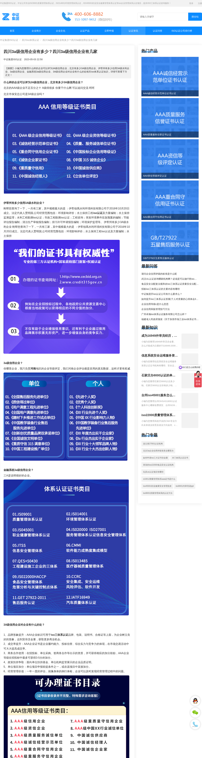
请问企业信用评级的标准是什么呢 (159, 273)
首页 (12, 30)
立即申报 (109, 30)
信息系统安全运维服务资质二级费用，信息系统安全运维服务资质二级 (159, 356)
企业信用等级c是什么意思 (155, 304)
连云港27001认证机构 (153, 443)
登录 (191, 3)
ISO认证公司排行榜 (182, 30)
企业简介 (36, 30)
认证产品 (85, 30)
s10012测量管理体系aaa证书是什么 (159, 479)
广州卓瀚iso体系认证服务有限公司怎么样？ (164, 314)
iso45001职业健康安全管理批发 (157, 486)
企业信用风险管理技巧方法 (155, 309)
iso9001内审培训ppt (185, 486)
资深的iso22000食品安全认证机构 (158, 465)
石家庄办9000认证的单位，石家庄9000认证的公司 (158, 376)
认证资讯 (133, 30)
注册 (200, 3)
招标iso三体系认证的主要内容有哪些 (160, 289)
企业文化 (60, 30)
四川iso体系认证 (30, 40)
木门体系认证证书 (180, 458)
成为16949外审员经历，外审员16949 (159, 336)
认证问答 (157, 30)
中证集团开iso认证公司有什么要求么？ (161, 294)
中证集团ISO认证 (9, 40)
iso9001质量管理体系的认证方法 (157, 493)
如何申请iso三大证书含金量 (155, 458)
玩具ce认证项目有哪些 (153, 472)
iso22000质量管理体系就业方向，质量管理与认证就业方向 (159, 415)
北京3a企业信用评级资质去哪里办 (158, 451)
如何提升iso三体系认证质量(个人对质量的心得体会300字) (171, 299)
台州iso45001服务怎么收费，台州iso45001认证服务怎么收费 (158, 396)
